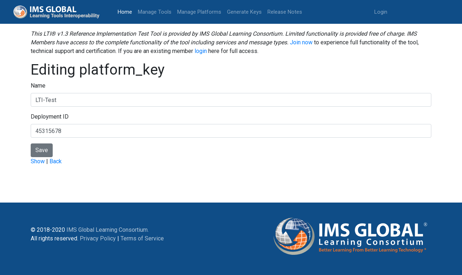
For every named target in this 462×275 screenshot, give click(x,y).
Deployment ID (50, 116)
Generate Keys (244, 12)
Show (38, 161)
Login (380, 12)
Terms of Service (142, 238)
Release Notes (284, 12)
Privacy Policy (98, 238)
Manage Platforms (199, 12)
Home (126, 11)
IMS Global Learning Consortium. (107, 229)
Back (55, 161)
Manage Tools (154, 12)
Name (38, 85)
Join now (301, 42)
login (201, 51)
